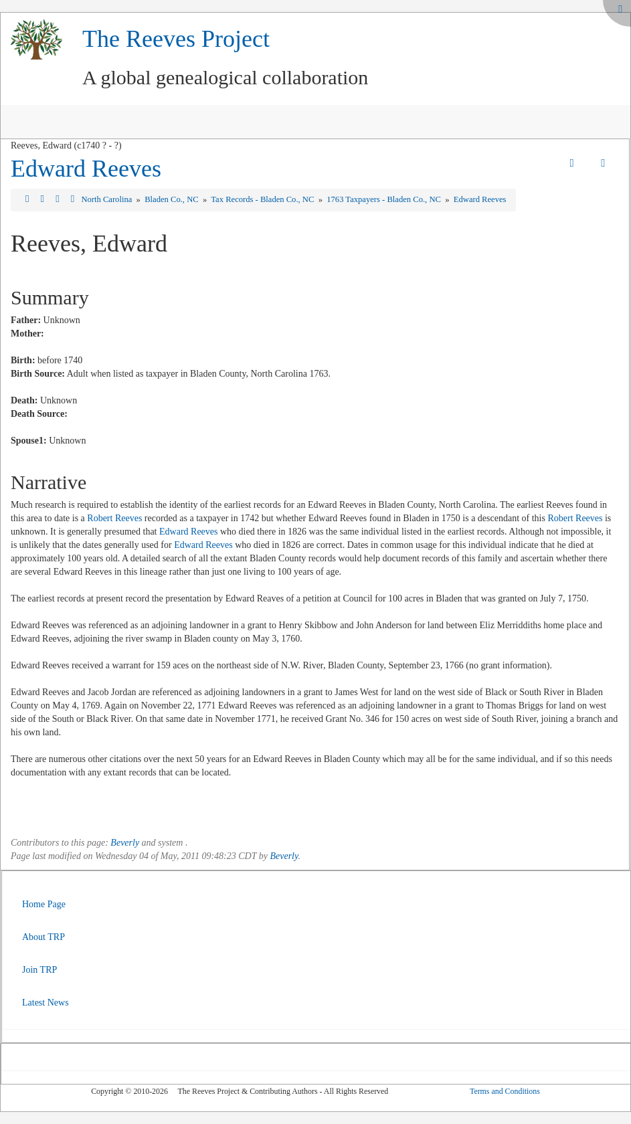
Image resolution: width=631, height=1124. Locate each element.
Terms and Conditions (505, 1091)
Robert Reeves (114, 518)
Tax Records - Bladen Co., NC (263, 199)
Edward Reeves (86, 168)
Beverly (124, 843)
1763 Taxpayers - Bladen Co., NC (385, 199)
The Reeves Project (176, 38)
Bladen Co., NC (173, 199)
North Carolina (107, 199)
